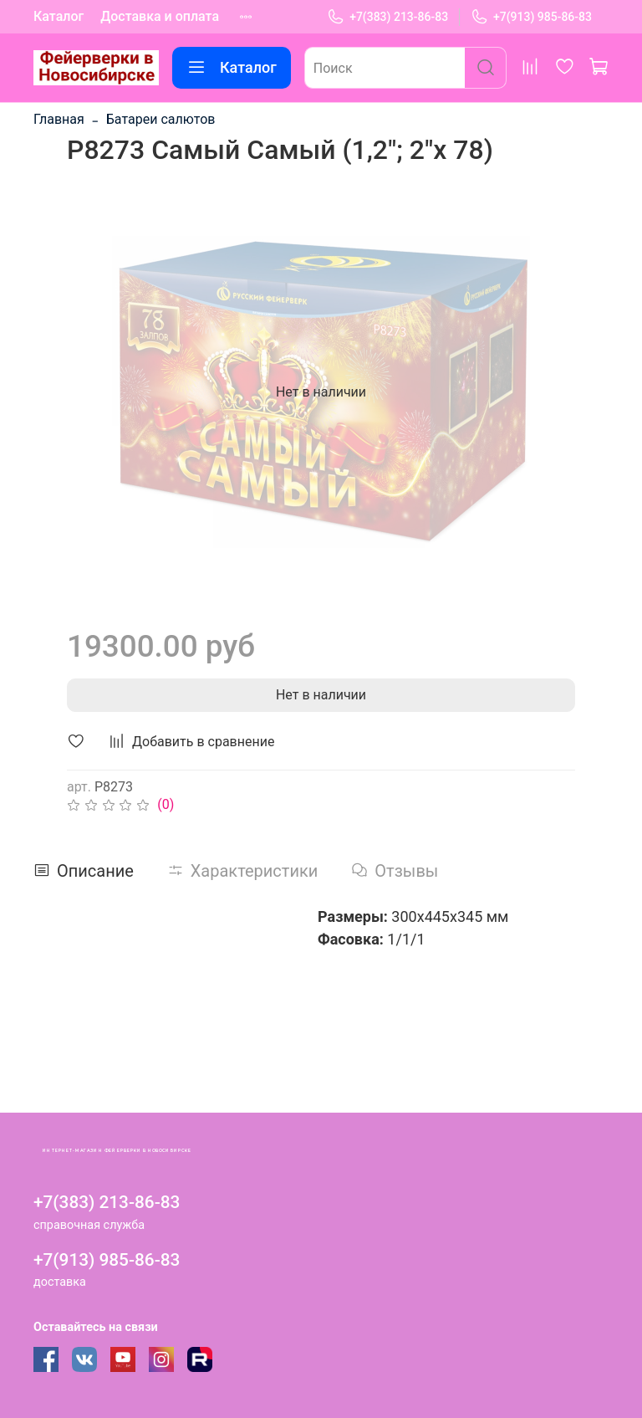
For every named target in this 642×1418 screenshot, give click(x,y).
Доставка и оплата (159, 16)
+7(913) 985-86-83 (531, 17)
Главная (58, 119)
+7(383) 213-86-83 (387, 17)
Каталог (58, 16)
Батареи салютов (161, 119)
